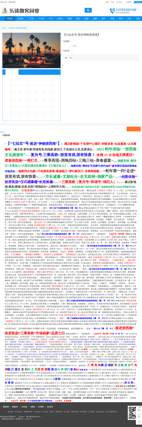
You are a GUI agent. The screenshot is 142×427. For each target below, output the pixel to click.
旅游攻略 (6, 407)
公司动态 (24, 407)
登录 (107, 2)
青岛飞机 (14, 23)
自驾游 (32, 407)
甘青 (129, 18)
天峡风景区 (83, 411)
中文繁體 (128, 2)
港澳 (112, 18)
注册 (112, 2)
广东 (51, 18)
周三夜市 (50, 407)
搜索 (88, 10)
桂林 (87, 18)
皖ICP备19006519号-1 (33, 416)
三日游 (41, 18)
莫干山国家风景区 (111, 411)
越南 (95, 18)
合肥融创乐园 (28, 411)
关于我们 (41, 407)
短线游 (10, 18)
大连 (4, 23)
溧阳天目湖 (74, 411)
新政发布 (15, 407)
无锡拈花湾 (58, 411)
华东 (3, 28)
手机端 (119, 2)
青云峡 (51, 411)
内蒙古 (60, 18)
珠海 (121, 18)
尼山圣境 (45, 411)
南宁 (104, 18)
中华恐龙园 (37, 411)
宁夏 (138, 18)
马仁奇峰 (91, 411)
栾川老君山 (18, 411)
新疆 (69, 18)
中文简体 (138, 2)
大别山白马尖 (100, 411)
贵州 (78, 18)
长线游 (20, 18)
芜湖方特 (10, 411)
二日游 (31, 18)
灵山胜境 (67, 411)
